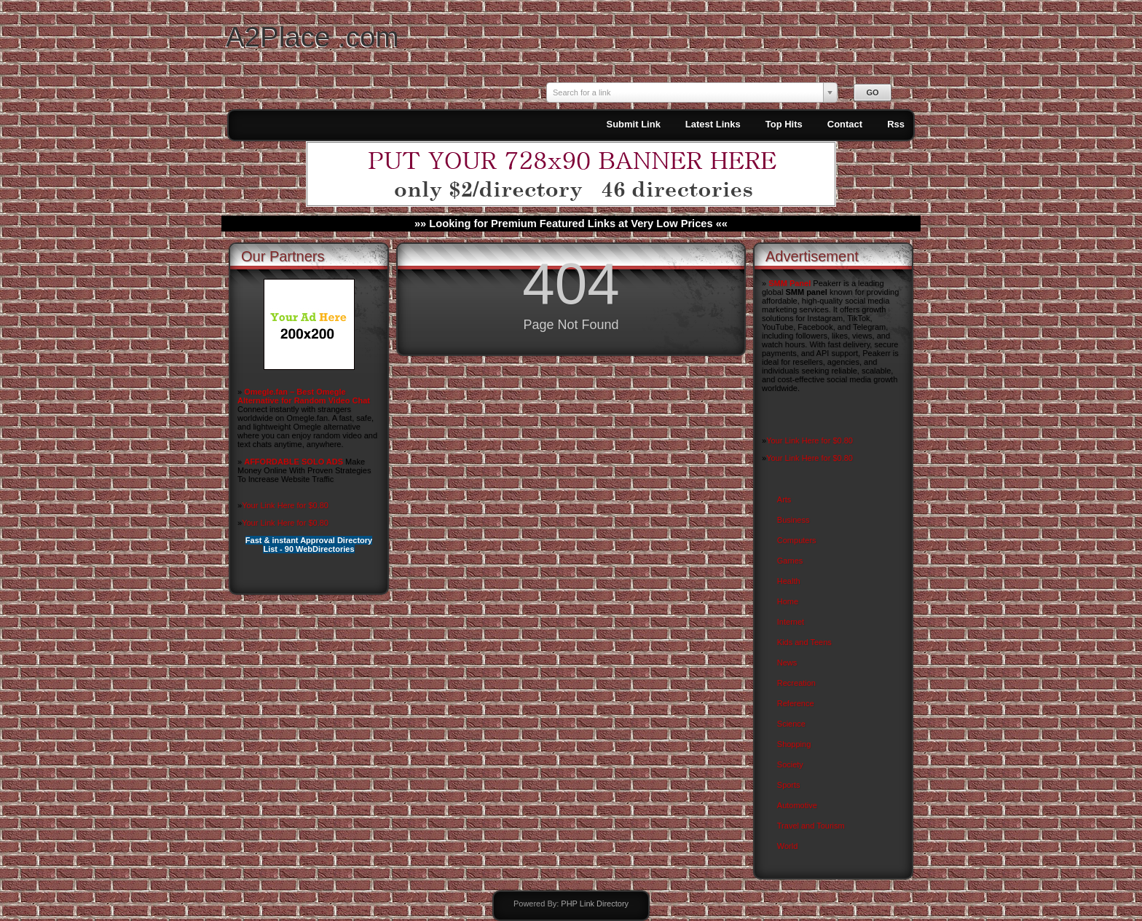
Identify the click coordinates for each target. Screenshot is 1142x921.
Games (790, 560)
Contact (844, 124)
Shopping (794, 744)
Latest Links (713, 124)
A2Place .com (312, 36)
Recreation (796, 683)
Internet (790, 621)
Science (791, 723)
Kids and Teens (804, 642)
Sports (788, 784)
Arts (784, 499)
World (787, 846)
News (787, 662)
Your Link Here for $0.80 (285, 505)
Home (787, 601)
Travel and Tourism (811, 825)
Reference (795, 703)
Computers (796, 540)
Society (790, 764)
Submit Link (633, 124)
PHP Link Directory (595, 903)
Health (788, 581)
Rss (896, 124)
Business (793, 519)
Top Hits (784, 124)
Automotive (797, 805)
